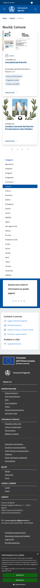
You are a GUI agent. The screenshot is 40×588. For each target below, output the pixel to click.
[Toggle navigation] (4, 9)
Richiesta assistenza (12, 543)
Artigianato (9, 177)
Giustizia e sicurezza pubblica (15, 447)
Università (9, 270)
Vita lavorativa (10, 430)
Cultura (8, 191)
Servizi (7, 248)
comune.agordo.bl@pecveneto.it (17, 520)
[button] (20, 584)
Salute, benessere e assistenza (16, 457)
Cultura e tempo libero (13, 427)
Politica (8, 230)
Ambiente (8, 168)
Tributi (7, 262)
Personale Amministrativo (14, 410)
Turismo (8, 266)
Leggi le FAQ (9, 539)
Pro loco (8, 235)
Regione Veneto (9, 2)
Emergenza (9, 204)
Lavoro (7, 213)
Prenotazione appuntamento (15, 532)
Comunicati (9, 474)
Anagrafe (8, 173)
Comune (8, 186)
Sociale (7, 253)
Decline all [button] (20, 580)
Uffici (7, 400)
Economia (8, 195)
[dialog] (20, 570)
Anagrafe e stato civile (13, 423)
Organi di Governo (11, 393)
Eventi (7, 491)
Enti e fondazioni (11, 403)
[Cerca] (35, 9)
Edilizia (7, 199)
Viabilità (8, 275)
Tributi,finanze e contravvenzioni (17, 451)
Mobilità (8, 217)
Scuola (7, 244)
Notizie (9, 56)
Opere (7, 222)
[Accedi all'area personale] (32, 2)
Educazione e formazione (14, 444)
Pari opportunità (11, 226)
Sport (7, 257)
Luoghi (7, 487)
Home (5, 18)
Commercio (9, 182)
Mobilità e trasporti (12, 434)
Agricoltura (9, 164)
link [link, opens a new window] (10, 571)
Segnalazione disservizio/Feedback (17, 536)
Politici (7, 406)
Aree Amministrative (12, 396)
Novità (12, 18)
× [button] (37, 554)
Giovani (8, 208)
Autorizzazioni (10, 461)
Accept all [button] (20, 575)
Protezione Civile (11, 239)
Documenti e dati (11, 413)
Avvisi (7, 478)
